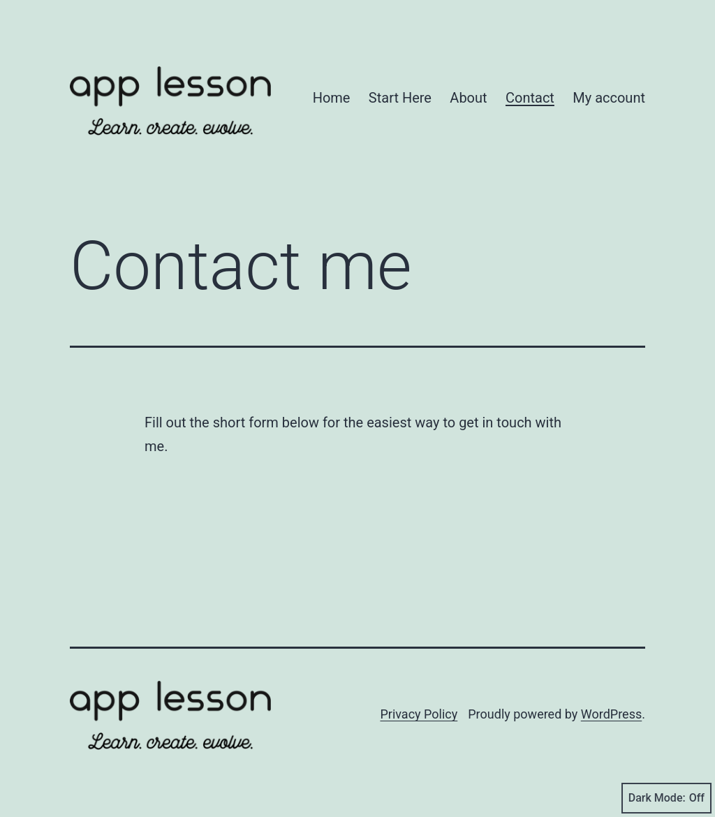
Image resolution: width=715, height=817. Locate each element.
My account (609, 97)
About (468, 97)
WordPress (611, 714)
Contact (530, 97)
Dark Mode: (666, 798)
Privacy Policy (418, 714)
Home (332, 97)
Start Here (400, 97)
